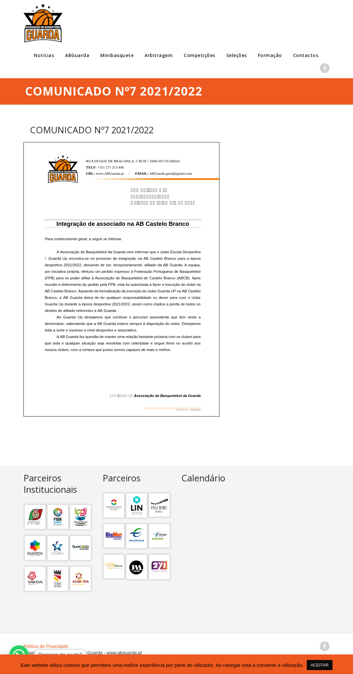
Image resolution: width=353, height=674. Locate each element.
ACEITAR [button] (320, 665)
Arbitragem (159, 55)
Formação (270, 55)
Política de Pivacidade (45, 646)
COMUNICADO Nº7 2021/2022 (92, 130)
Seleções (236, 55)
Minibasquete (117, 55)
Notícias (44, 55)
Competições (199, 55)
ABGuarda (77, 55)
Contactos (305, 55)
